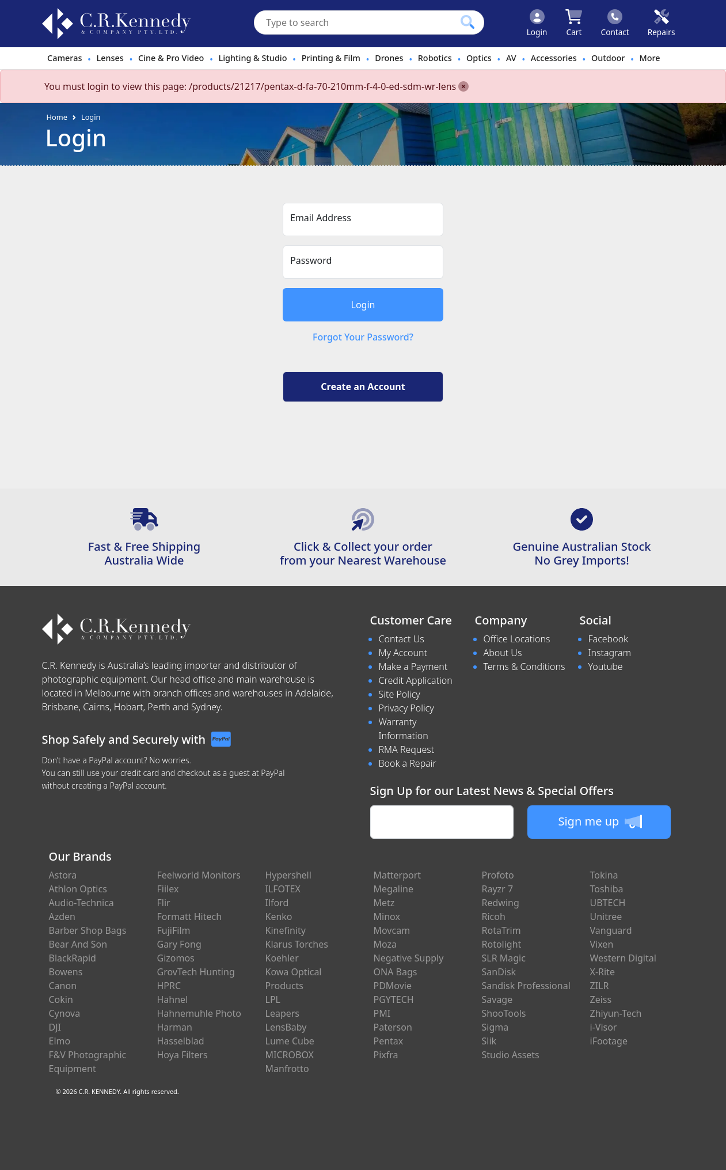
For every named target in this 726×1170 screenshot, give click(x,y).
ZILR (599, 985)
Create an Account (363, 386)
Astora (63, 875)
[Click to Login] (537, 24)
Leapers (282, 1013)
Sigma (495, 1027)
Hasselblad (180, 1041)
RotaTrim (501, 930)
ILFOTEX (283, 889)
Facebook (608, 639)
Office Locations (517, 639)
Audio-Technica (81, 902)
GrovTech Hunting (196, 971)
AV (511, 57)
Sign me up (599, 821)
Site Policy (399, 694)
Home (57, 117)
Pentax (389, 1041)
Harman (174, 1027)
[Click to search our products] (467, 21)
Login (91, 117)
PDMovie (393, 985)
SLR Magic (504, 958)
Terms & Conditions (524, 666)
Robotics (435, 57)
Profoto (498, 875)
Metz (384, 902)
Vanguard (611, 930)
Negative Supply (409, 958)
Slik (489, 1041)
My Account (403, 652)
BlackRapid (72, 958)
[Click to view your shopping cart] (573, 24)
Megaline (394, 889)
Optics (479, 57)
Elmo (60, 1041)
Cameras (64, 57)
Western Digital (623, 958)
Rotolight (502, 944)
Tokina (604, 875)
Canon (63, 985)
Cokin (61, 999)
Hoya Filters (182, 1054)
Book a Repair (407, 763)
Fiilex (168, 889)
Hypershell (288, 875)
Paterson (393, 1027)
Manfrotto (287, 1068)
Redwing (500, 902)
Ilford (277, 902)
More (650, 57)
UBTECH (608, 902)
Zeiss (601, 999)
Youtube (605, 666)
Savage (497, 999)
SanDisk (499, 971)
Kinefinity (285, 930)
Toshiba (607, 889)
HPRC (169, 985)
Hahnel (172, 999)
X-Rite (602, 971)
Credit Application (416, 680)
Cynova (65, 1013)
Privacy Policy (406, 708)
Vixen (602, 944)
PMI (382, 1013)
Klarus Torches (296, 944)
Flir (163, 902)
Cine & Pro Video (171, 57)
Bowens (66, 971)
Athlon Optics (78, 889)
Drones (389, 57)
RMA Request (407, 749)
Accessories (554, 57)
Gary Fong (179, 944)
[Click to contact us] (615, 24)
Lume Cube (289, 1041)
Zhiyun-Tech (616, 1013)
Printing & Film (331, 57)
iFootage (609, 1041)
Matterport (397, 875)
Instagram (609, 652)
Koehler (282, 958)
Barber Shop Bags (88, 930)
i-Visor (603, 1027)
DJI (55, 1027)
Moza (385, 944)
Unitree (606, 916)
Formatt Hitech (189, 916)
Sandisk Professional (526, 985)
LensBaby (286, 1027)
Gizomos (176, 958)
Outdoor (608, 57)
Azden (62, 916)
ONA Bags (395, 971)
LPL (272, 999)
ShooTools (504, 1013)
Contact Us (401, 639)
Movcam (392, 930)
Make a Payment (413, 666)
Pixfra (386, 1054)
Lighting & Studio (253, 57)
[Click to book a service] (661, 24)
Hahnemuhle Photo (199, 1013)
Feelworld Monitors (199, 875)
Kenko (278, 916)
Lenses (110, 57)
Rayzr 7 (498, 889)
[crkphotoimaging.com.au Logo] (116, 23)
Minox (387, 916)
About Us (503, 652)
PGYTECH (394, 999)
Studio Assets (510, 1054)
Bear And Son (78, 944)
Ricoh (493, 916)
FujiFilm (174, 930)
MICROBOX (289, 1054)
